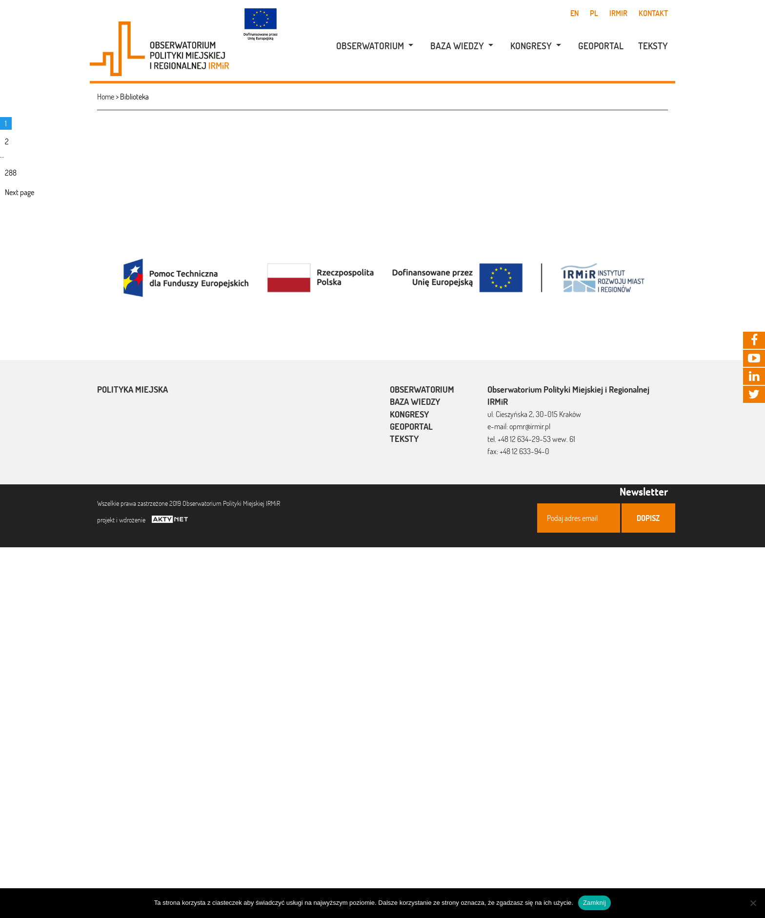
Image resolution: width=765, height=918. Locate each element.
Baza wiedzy (457, 46)
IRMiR (618, 13)
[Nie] (753, 903)
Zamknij (594, 902)
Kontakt (653, 13)
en (574, 13)
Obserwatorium (370, 46)
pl (594, 13)
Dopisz (648, 518)
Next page (19, 192)
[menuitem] (369, 46)
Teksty (653, 46)
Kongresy (531, 46)
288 (15, 173)
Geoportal (601, 46)
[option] (382, 276)
